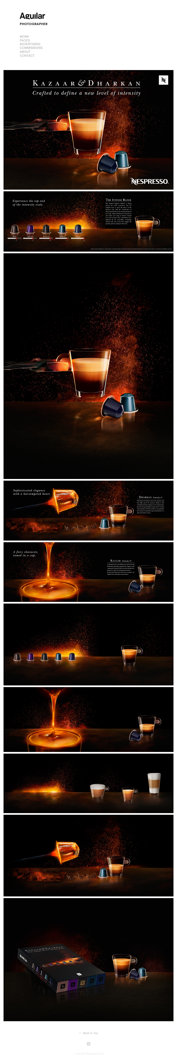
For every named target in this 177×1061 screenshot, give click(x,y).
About (25, 52)
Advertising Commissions (31, 46)
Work (24, 37)
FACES (25, 40)
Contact (27, 56)
